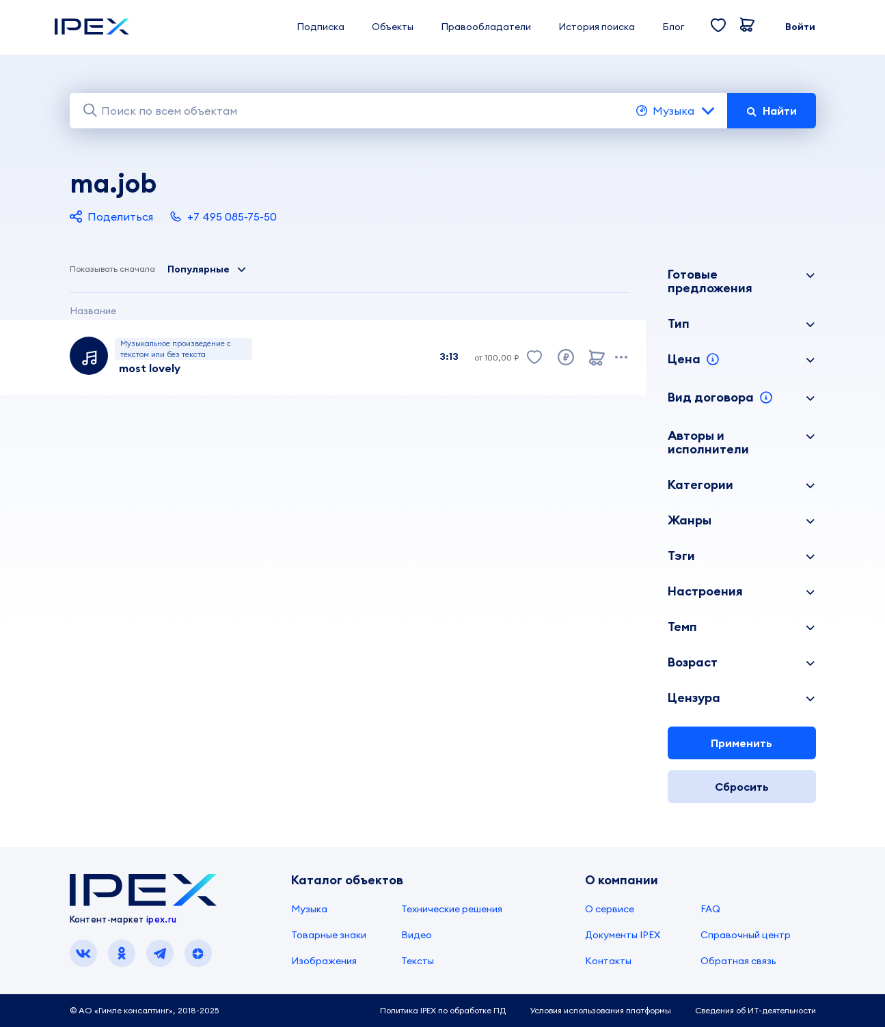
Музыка (676, 110)
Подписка (320, 26)
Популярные (207, 269)
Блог (673, 26)
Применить (741, 743)
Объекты (392, 26)
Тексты (417, 961)
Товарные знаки (328, 935)
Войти (800, 26)
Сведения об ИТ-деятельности (755, 1010)
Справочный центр (745, 935)
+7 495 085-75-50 (223, 216)
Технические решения (451, 909)
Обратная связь (738, 961)
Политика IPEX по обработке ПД (443, 1010)
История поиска (596, 26)
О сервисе (609, 909)
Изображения (324, 961)
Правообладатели (486, 26)
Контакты (608, 961)
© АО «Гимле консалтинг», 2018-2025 (144, 1010)
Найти (771, 110)
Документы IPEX (622, 935)
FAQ (710, 909)
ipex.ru (161, 919)
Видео (416, 935)
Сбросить (742, 786)
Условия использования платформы (600, 1010)
